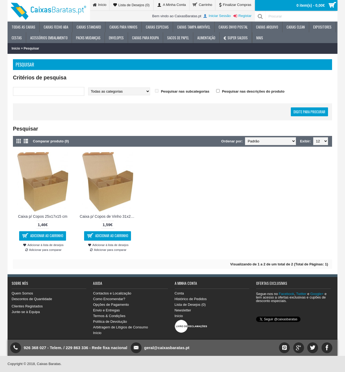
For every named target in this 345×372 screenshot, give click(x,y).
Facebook (286, 294)
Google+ (317, 294)
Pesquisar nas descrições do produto (253, 91)
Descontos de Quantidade (32, 299)
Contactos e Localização (112, 293)
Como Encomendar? (109, 299)
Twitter (301, 294)
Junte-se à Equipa (26, 312)
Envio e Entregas (106, 310)
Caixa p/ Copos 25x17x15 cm (42, 216)
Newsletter (183, 310)
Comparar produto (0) (51, 141)
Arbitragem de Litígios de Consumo (120, 327)
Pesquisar (31, 48)
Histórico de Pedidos (191, 299)
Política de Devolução (110, 322)
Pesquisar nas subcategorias (185, 91)
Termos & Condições (109, 316)
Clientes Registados (27, 306)
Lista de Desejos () (190, 305)
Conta (179, 293)
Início (16, 48)
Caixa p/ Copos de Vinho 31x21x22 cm (108, 216)
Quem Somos (22, 293)
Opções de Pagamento (111, 305)
